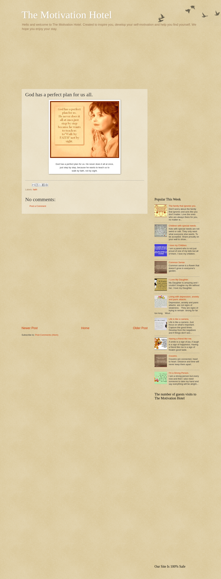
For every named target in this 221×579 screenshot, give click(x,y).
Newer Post (30, 328)
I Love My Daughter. (179, 279)
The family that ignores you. (182, 206)
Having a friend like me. (180, 338)
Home (85, 328)
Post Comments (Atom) (46, 335)
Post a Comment (38, 206)
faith (35, 189)
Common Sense (177, 262)
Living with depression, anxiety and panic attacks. (184, 298)
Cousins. (173, 356)
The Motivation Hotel (67, 14)
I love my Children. (178, 245)
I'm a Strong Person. (179, 373)
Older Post (140, 328)
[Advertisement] (110, 59)
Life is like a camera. (179, 319)
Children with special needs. (182, 225)
